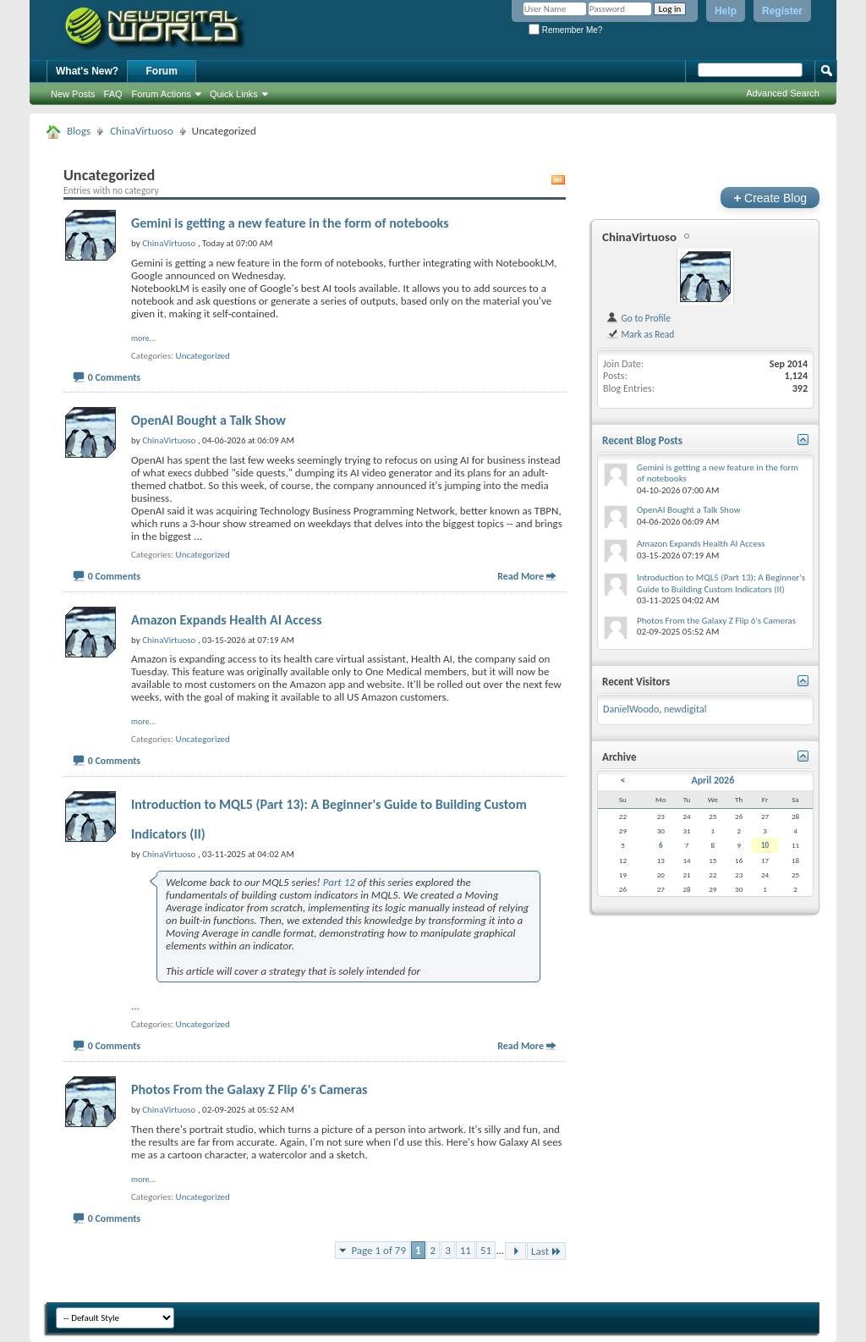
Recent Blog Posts (642, 440)
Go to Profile (638, 318)
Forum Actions (161, 94)
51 (485, 1250)
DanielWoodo (631, 709)
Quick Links (234, 94)
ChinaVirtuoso (141, 130)
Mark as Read (640, 334)
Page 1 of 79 (378, 1250)
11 (465, 1250)
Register (782, 11)
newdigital (685, 709)
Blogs (78, 130)
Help (726, 11)
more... (143, 338)
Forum (162, 71)
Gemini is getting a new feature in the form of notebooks (290, 223)
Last (546, 1251)
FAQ (113, 94)
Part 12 (339, 882)
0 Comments (114, 377)
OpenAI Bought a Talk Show (208, 420)
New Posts (73, 94)
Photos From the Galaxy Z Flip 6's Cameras (249, 1089)
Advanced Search (782, 93)
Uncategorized (203, 355)
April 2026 (712, 780)
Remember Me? (565, 30)
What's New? (87, 71)
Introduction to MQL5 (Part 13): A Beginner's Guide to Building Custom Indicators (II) (721, 583)
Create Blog (770, 197)
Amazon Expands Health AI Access (226, 620)
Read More (520, 576)
